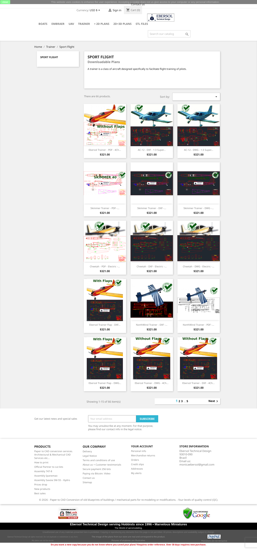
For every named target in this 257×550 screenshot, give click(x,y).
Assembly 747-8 (43, 471)
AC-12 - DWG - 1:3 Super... (198, 150)
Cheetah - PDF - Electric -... (105, 266)
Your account (142, 446)
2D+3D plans (122, 24)
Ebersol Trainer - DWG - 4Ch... (152, 383)
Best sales (40, 493)
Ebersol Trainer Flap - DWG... (105, 383)
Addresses (137, 468)
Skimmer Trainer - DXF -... (151, 208)
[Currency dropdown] (95, 10)
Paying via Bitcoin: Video (96, 473)
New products (42, 489)
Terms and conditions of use (99, 460)
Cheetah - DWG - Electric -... (198, 266)
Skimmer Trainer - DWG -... (198, 208)
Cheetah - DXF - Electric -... (152, 266)
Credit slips (137, 464)
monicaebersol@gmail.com (196, 464)
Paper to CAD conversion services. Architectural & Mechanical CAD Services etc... (53, 455)
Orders (135, 459)
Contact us (138, 4)
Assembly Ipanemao (45, 475)
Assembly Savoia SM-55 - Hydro (52, 480)
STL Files (142, 24)
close (5, 2)
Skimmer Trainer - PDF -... (104, 208)
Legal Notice (90, 455)
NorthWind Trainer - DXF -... (151, 324)
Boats (43, 24)
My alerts (136, 473)
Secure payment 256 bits (97, 469)
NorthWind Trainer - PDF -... (198, 324)
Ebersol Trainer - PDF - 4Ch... (105, 150)
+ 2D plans (101, 24)
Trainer (84, 24)
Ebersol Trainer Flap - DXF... (104, 324)
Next (213, 401)
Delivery (87, 451)
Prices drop (40, 484)
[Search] (169, 33)
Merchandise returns (143, 455)
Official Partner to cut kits (48, 466)
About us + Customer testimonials (102, 464)
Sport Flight (49, 57)
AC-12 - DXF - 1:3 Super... (152, 150)
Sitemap (87, 482)
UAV (71, 24)
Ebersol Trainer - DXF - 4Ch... (198, 383)
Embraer (58, 24)
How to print (41, 462)
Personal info (138, 451)
